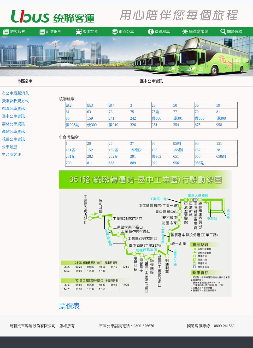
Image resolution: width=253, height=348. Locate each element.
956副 (199, 163)
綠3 (90, 105)
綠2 (68, 105)
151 (219, 143)
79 (197, 112)
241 (111, 118)
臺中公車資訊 (13, 116)
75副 (155, 112)
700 (68, 163)
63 (89, 112)
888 (111, 163)
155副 (178, 150)
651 (176, 156)
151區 (70, 150)
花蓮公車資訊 (13, 139)
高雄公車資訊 (13, 131)
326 (133, 125)
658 (197, 156)
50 (175, 105)
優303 (199, 118)
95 (154, 143)
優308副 (72, 125)
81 (218, 112)
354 (176, 125)
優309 (92, 125)
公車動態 (9, 147)
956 (176, 163)
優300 (156, 118)
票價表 (69, 306)
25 (110, 143)
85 (68, 118)
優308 (221, 118)
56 (197, 105)
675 (197, 125)
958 (219, 125)
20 (89, 143)
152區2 (136, 150)
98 (197, 143)
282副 (113, 156)
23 (154, 105)
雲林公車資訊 (13, 124)
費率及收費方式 (15, 101)
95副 (177, 143)
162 (197, 150)
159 (90, 118)
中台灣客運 (11, 154)
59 (218, 105)
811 (90, 163)
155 (155, 150)
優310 (113, 125)
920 (155, 163)
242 (133, 118)
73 (110, 112)
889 (133, 163)
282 (90, 156)
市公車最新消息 (15, 93)
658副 (221, 156)
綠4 (111, 105)
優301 (178, 118)
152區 (113, 150)
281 (219, 150)
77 (175, 112)
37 (132, 143)
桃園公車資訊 (13, 108)
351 (155, 125)
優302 (156, 156)
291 (133, 156)
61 (68, 112)
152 (90, 150)
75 (132, 112)
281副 (70, 156)
